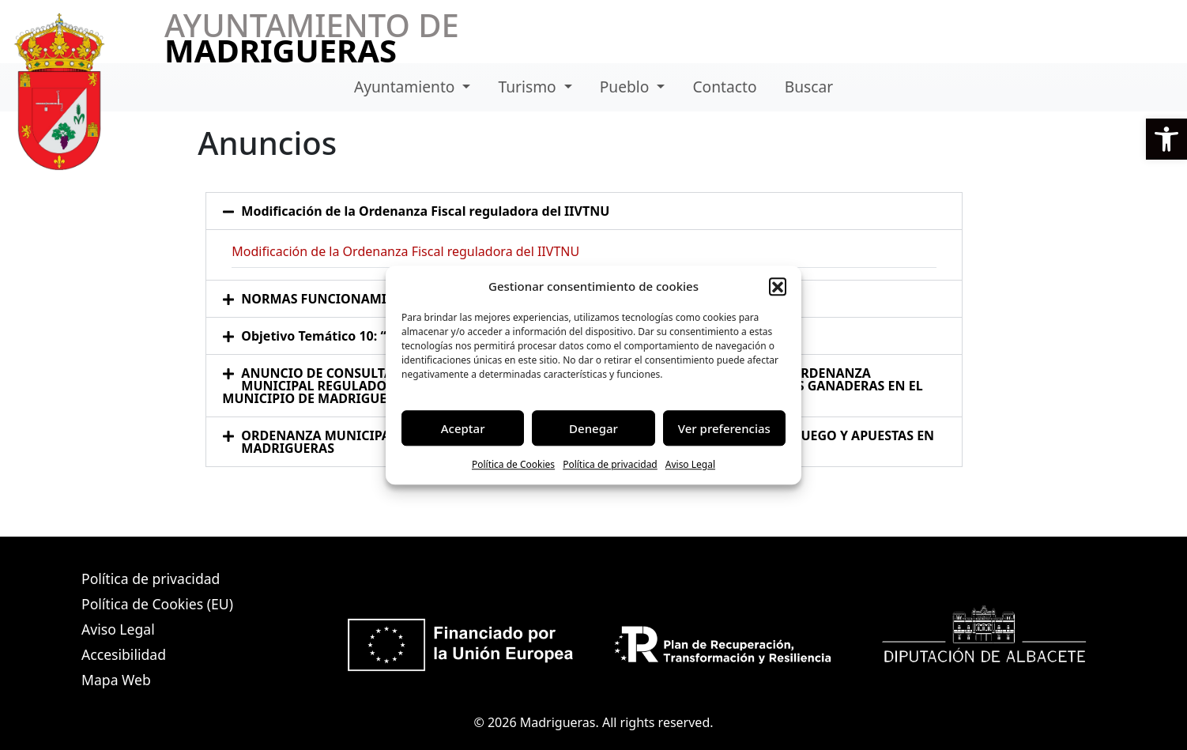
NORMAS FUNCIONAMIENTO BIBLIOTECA (370, 298)
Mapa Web (116, 679)
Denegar (593, 428)
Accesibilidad (123, 654)
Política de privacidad (610, 464)
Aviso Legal (690, 464)
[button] (1166, 139)
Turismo (529, 86)
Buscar (809, 86)
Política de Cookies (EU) (157, 603)
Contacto (724, 86)
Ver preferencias (724, 428)
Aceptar (463, 428)
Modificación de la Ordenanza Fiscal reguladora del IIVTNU (425, 211)
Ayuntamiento (406, 86)
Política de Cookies (513, 464)
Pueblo (627, 86)
